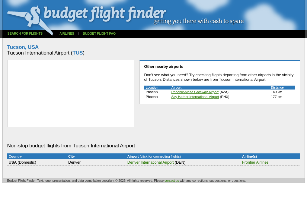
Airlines (66, 33)
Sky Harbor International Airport (195, 97)
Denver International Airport (150, 162)
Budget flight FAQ (99, 33)
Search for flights (25, 33)
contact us (172, 180)
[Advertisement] (117, 135)
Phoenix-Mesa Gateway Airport (195, 92)
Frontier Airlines (255, 162)
